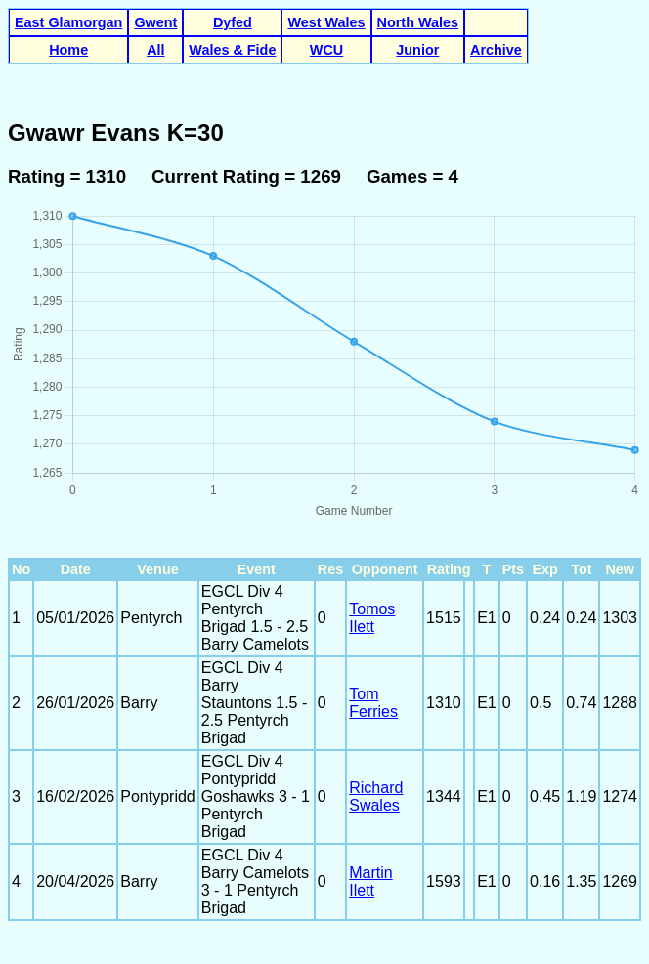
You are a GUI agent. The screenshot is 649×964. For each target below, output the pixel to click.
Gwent (155, 22)
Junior (417, 50)
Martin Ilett (370, 881)
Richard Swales (376, 796)
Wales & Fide (232, 50)
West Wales (326, 22)
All (155, 50)
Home (68, 50)
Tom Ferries (373, 703)
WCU (326, 50)
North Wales (417, 22)
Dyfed (232, 22)
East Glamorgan (68, 22)
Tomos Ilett (372, 618)
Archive (496, 50)
